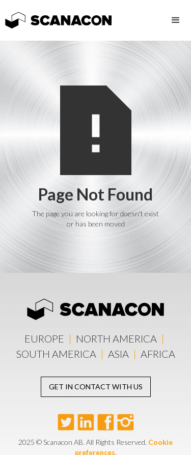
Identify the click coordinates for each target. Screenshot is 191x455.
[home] (56, 17)
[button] (175, 20)
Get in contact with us (96, 386)
